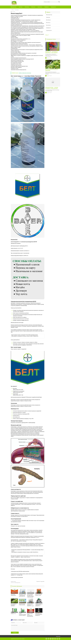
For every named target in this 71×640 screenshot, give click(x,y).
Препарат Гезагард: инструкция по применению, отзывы (30, 605)
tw (55, 639)
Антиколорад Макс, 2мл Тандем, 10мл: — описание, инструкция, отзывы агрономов (30, 595)
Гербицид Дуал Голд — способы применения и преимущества (38, 614)
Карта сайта (58, 636)
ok (46, 639)
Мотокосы (48, 22)
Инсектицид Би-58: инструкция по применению (13, 605)
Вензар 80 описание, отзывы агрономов (22, 604)
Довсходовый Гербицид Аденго (13, 595)
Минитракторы (49, 14)
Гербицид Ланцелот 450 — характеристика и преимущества (38, 605)
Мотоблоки (48, 19)
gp (53, 639)
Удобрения (48, 27)
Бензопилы (48, 25)
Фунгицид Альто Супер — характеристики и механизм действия (22, 595)
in (57, 639)
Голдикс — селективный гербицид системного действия (22, 614)
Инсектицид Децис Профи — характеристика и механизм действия (30, 615)
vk (59, 639)
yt (48, 639)
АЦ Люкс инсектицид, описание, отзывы (38, 595)
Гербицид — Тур (13, 613)
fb (50, 639)
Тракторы (48, 17)
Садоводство (49, 30)
